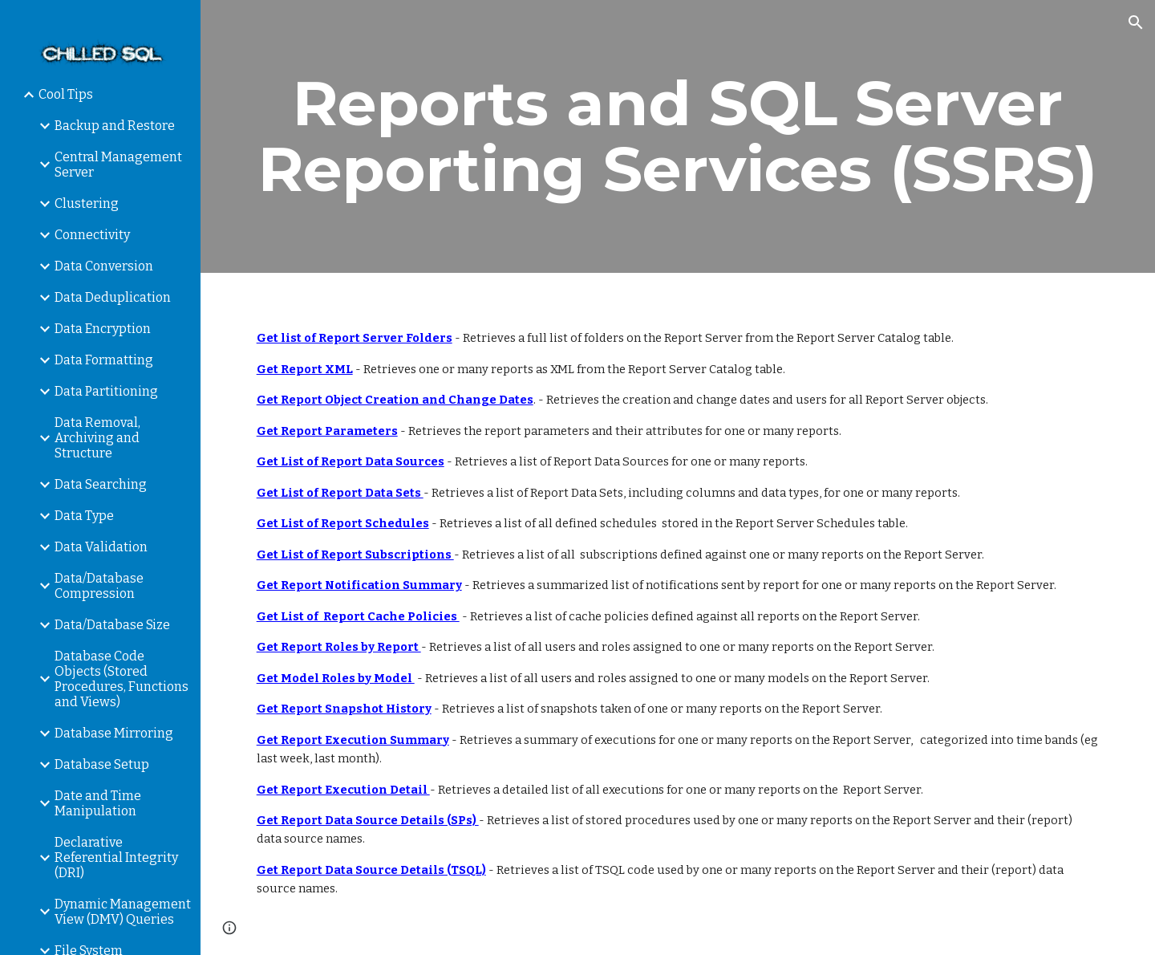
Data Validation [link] (101, 547)
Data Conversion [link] (104, 266)
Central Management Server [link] (118, 164)
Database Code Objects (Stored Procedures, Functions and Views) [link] (121, 678)
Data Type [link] (84, 515)
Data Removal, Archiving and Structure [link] (97, 438)
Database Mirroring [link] (114, 733)
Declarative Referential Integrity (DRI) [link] (116, 857)
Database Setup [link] (102, 764)
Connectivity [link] (92, 234)
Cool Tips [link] (65, 94)
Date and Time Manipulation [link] (98, 803)
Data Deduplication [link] (113, 297)
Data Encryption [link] (103, 328)
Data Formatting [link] (104, 360)
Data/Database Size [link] (112, 624)
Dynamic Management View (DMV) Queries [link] (123, 911)
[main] (678, 136)
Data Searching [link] (101, 484)
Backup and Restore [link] (115, 125)
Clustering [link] (87, 203)
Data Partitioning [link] (106, 391)
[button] (1135, 22)
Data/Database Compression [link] (99, 586)
